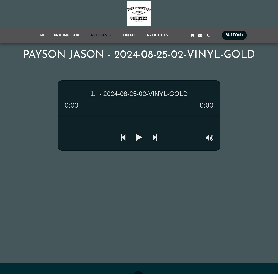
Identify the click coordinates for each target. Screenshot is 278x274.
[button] (176, 35)
